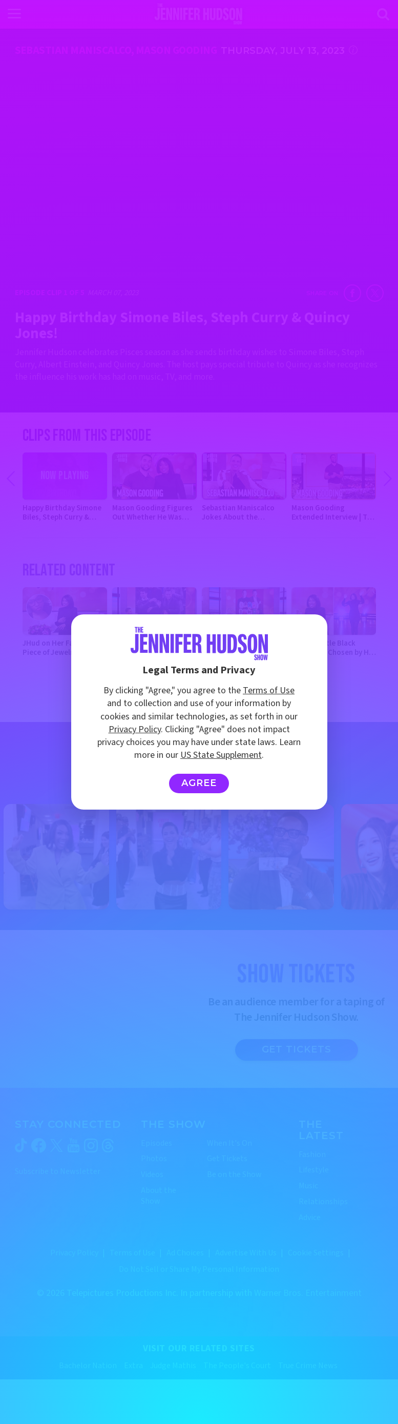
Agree (199, 783)
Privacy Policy (135, 729)
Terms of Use (269, 690)
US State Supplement (221, 755)
